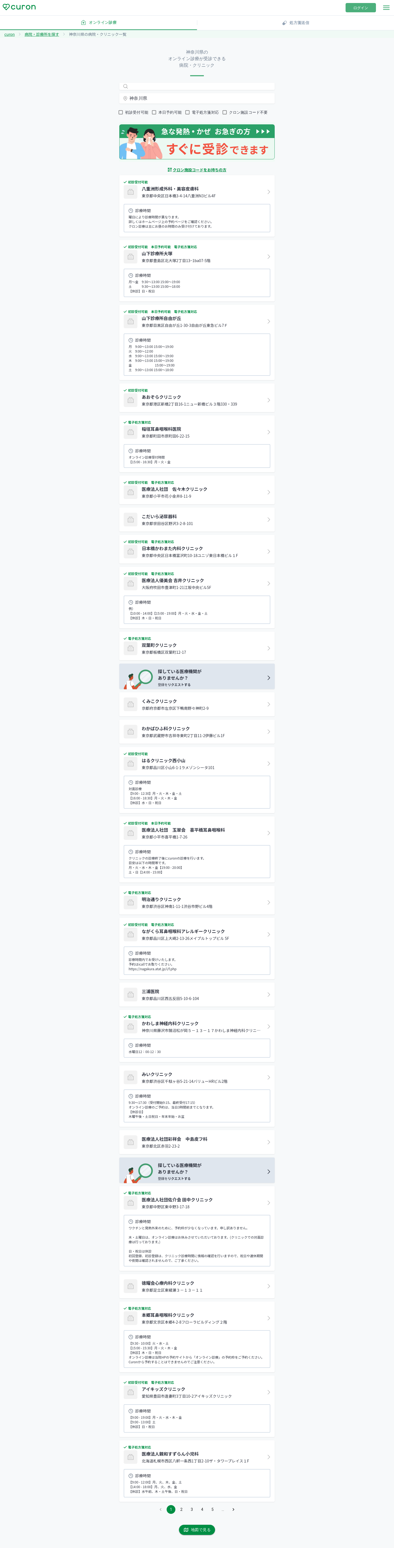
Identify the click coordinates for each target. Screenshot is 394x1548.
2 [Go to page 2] (181, 1509)
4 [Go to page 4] (202, 1509)
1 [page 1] (171, 1509)
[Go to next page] (233, 1509)
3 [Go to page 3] (191, 1509)
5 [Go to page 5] (212, 1509)
